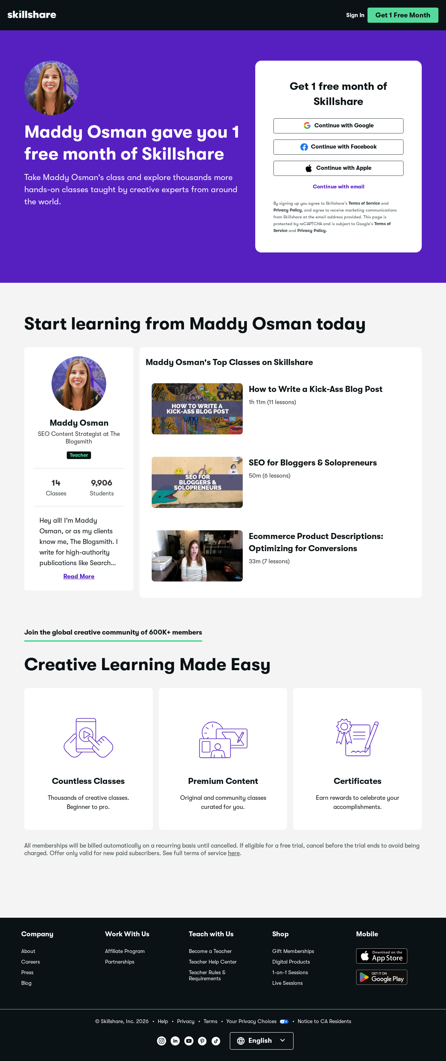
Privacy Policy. (312, 230)
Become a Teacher (210, 951)
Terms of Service (364, 203)
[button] (402, 15)
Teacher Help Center (213, 962)
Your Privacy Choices (257, 1021)
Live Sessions (287, 983)
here (234, 853)
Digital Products (291, 962)
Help (163, 1021)
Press (27, 972)
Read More (78, 576)
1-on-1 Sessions (290, 972)
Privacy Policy (287, 210)
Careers (30, 962)
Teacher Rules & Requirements (207, 975)
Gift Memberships (293, 951)
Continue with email (338, 186)
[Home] (32, 15)
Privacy (186, 1021)
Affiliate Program (125, 951)
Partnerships (119, 962)
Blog (26, 983)
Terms (210, 1021)
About (28, 951)
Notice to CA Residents (324, 1021)
